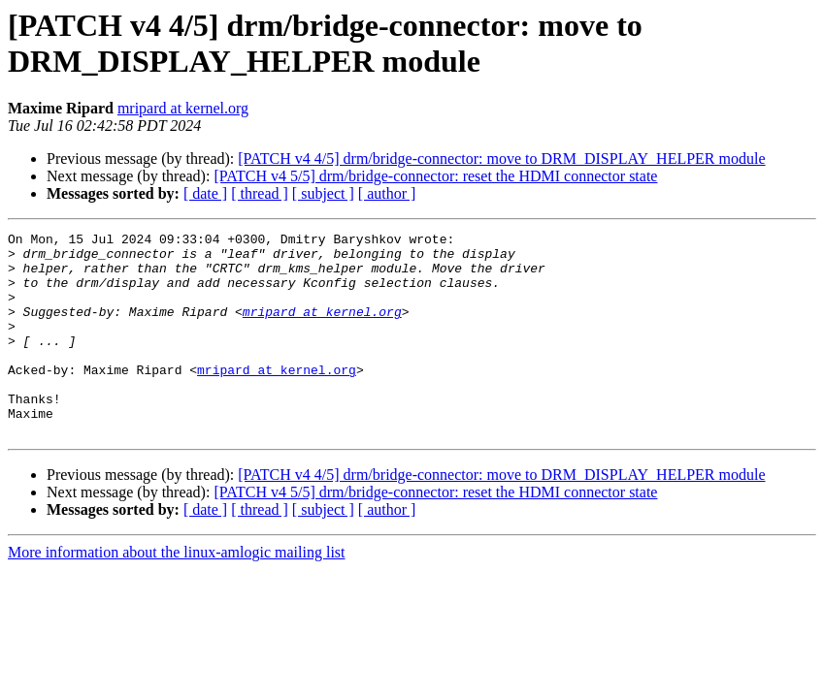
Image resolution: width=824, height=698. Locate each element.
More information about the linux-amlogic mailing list (177, 593)
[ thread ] (259, 193)
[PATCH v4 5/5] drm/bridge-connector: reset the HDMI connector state (435, 176)
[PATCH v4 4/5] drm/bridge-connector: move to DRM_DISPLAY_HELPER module (501, 158)
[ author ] (387, 193)
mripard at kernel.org (182, 108)
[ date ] (205, 193)
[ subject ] (323, 193)
